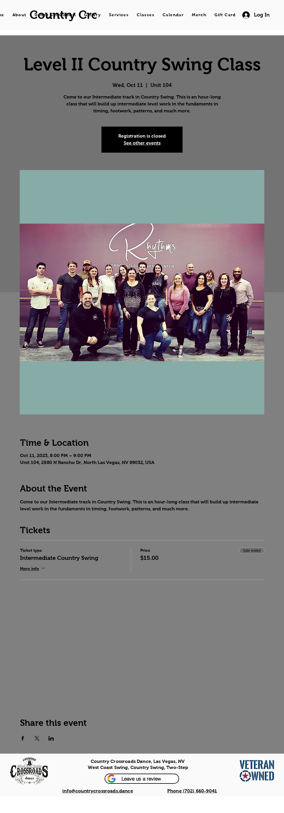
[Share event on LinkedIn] (51, 738)
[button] (142, 779)
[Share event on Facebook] (23, 738)
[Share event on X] (37, 738)
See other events (142, 142)
